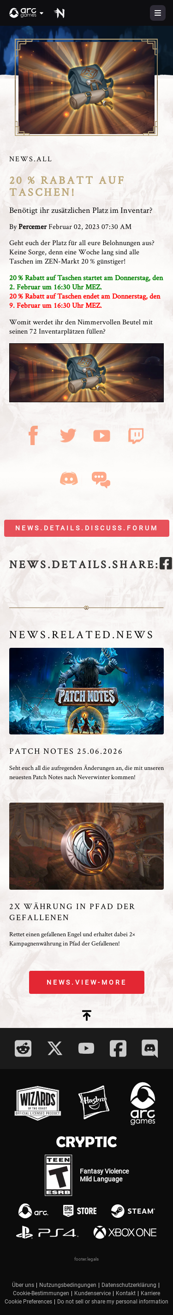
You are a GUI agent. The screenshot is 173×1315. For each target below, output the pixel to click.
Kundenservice (92, 1293)
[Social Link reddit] (23, 1048)
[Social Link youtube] (86, 1048)
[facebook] (166, 564)
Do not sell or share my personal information (112, 1301)
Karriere (150, 1293)
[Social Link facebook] (118, 1048)
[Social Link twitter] (55, 1048)
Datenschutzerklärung (128, 1285)
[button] (26, 13)
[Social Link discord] (150, 1048)
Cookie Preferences (28, 1301)
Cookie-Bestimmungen (41, 1293)
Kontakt (126, 1293)
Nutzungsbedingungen (67, 1285)
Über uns (23, 1285)
